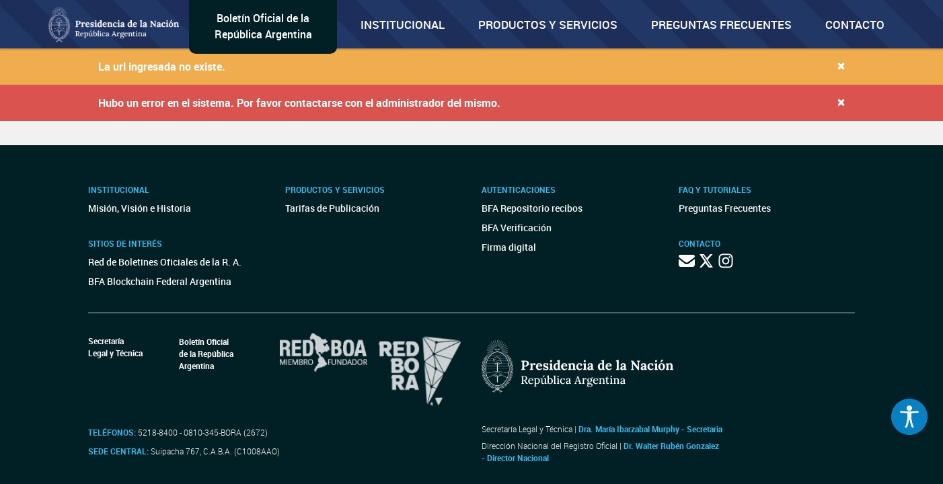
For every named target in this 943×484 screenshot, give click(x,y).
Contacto (854, 24)
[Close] (841, 65)
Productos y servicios (547, 24)
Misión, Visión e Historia (139, 208)
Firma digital (509, 247)
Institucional (403, 24)
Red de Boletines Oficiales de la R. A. (164, 261)
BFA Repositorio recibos (532, 208)
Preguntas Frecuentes (721, 24)
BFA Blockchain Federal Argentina (159, 281)
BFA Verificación (517, 227)
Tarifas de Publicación (332, 208)
